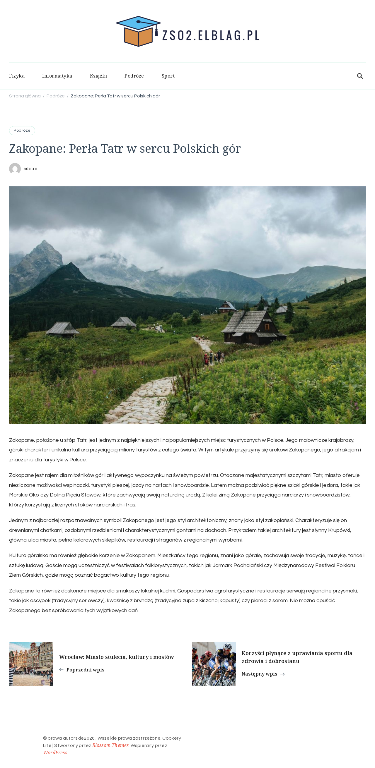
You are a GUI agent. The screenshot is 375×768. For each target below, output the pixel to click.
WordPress (55, 752)
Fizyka (17, 76)
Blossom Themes (110, 745)
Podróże (134, 76)
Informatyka (57, 76)
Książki (98, 76)
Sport (168, 76)
